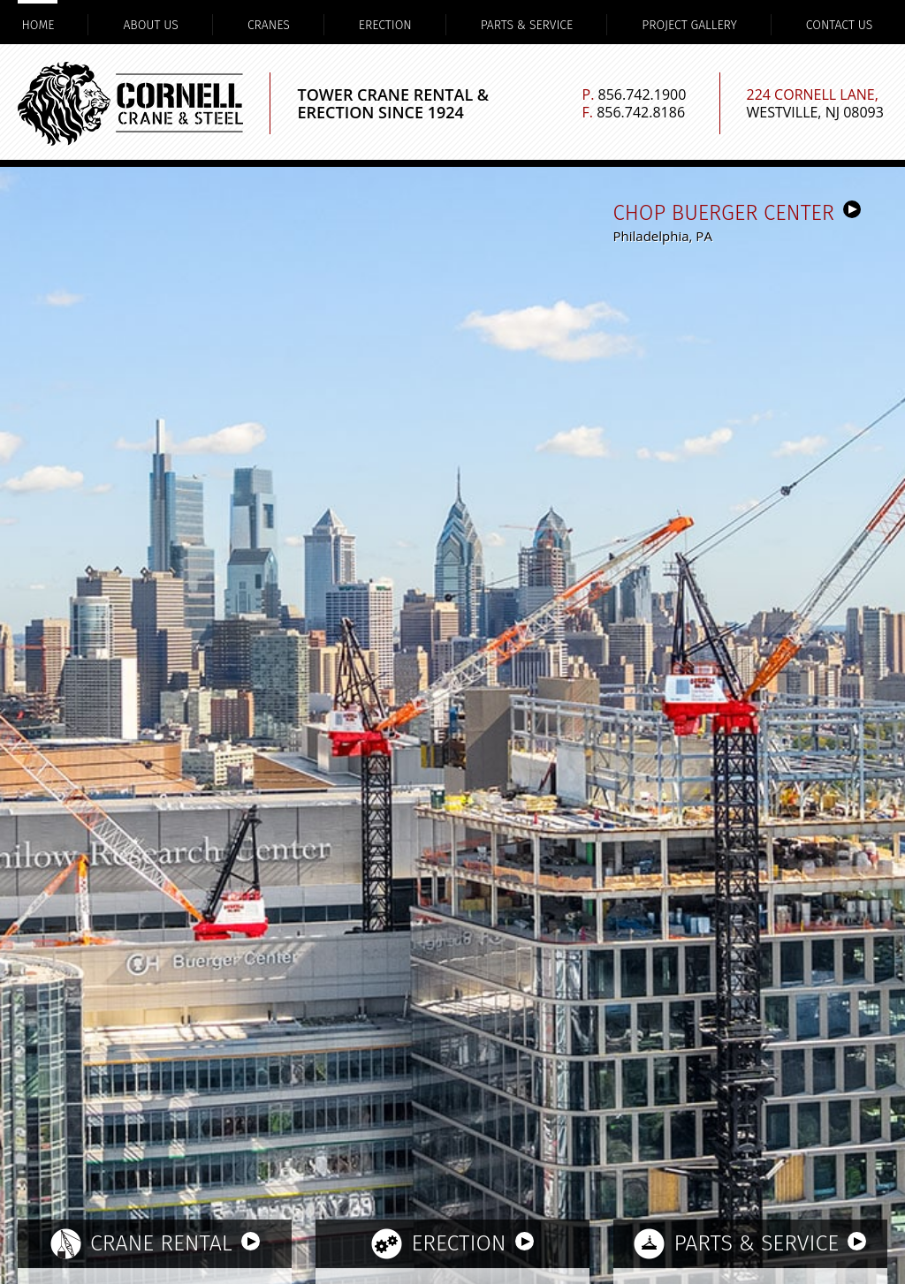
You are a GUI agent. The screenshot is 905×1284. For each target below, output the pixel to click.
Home (37, 25)
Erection (385, 25)
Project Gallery (689, 25)
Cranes (268, 25)
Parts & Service (527, 25)
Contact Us (839, 25)
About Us (150, 25)
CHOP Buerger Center (737, 212)
